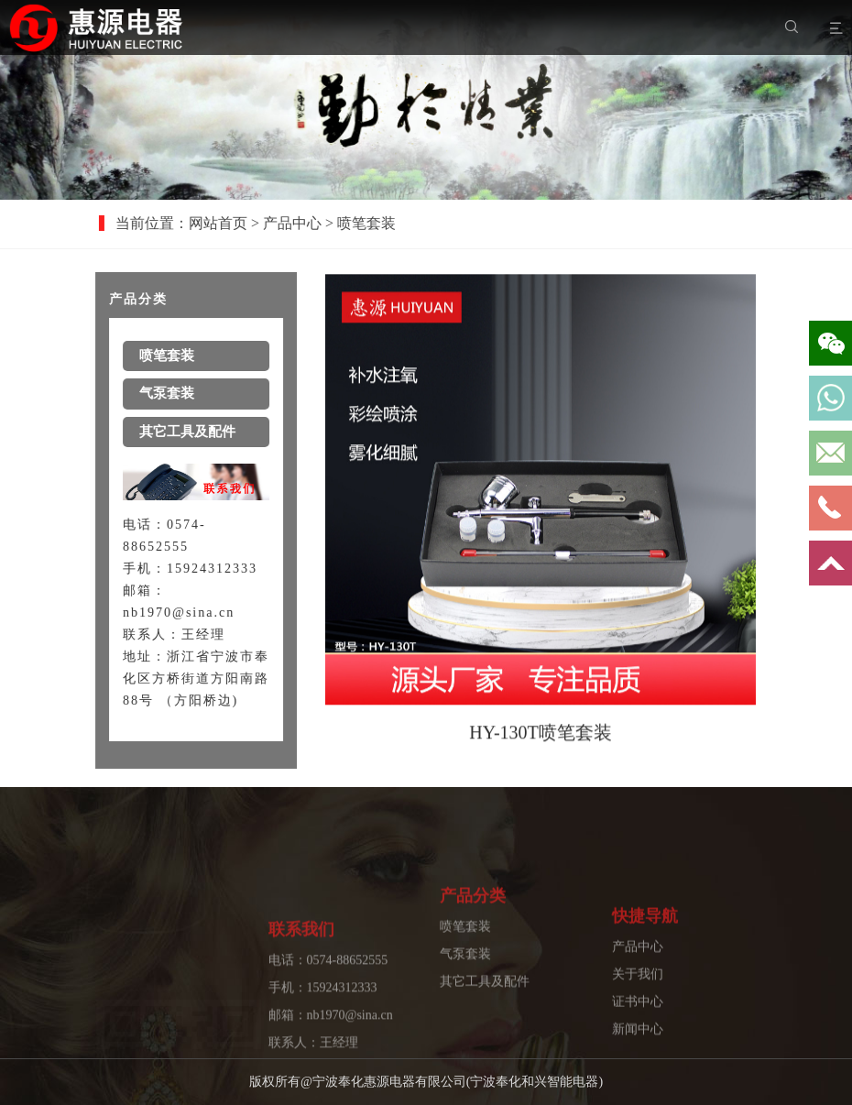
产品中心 (306, 223)
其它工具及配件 (485, 1006)
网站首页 (231, 223)
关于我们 (637, 1012)
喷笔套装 (465, 951)
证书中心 (637, 1039)
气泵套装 (465, 979)
